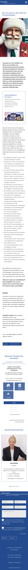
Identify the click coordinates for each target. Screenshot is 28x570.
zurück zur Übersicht (14, 344)
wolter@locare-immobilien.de (14, 479)
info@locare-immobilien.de (14, 562)
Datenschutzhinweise (14, 414)
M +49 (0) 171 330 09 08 (12, 476)
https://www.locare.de (14, 567)
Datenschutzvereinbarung (20, 527)
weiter (14, 402)
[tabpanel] (14, 458)
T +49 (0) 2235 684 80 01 (12, 474)
